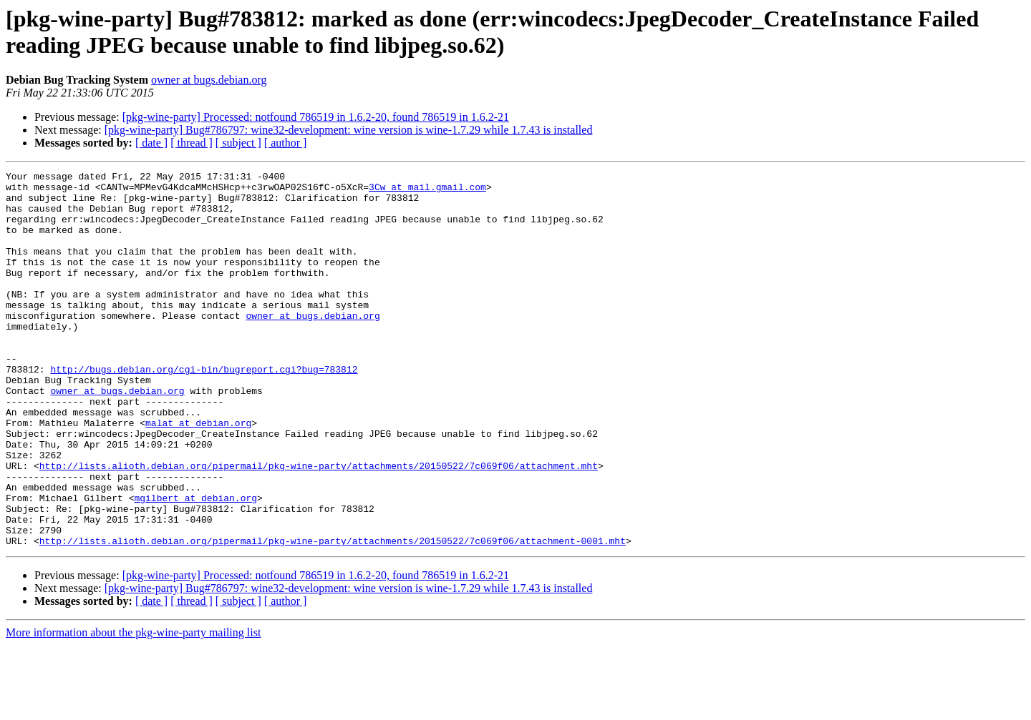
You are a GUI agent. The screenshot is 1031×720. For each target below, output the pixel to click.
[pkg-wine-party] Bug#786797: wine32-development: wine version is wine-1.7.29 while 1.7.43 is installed (349, 130)
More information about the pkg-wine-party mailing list (133, 707)
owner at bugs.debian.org (208, 80)
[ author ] (285, 143)
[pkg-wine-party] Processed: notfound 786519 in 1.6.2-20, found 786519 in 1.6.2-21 (315, 117)
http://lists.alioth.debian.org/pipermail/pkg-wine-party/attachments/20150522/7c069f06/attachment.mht (318, 525)
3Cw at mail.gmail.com (427, 190)
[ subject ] (238, 143)
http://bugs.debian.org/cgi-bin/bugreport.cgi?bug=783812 (203, 409)
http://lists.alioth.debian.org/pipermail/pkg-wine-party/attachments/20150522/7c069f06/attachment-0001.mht (332, 615)
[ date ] (151, 143)
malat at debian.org (198, 474)
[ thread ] (191, 143)
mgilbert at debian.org (195, 564)
